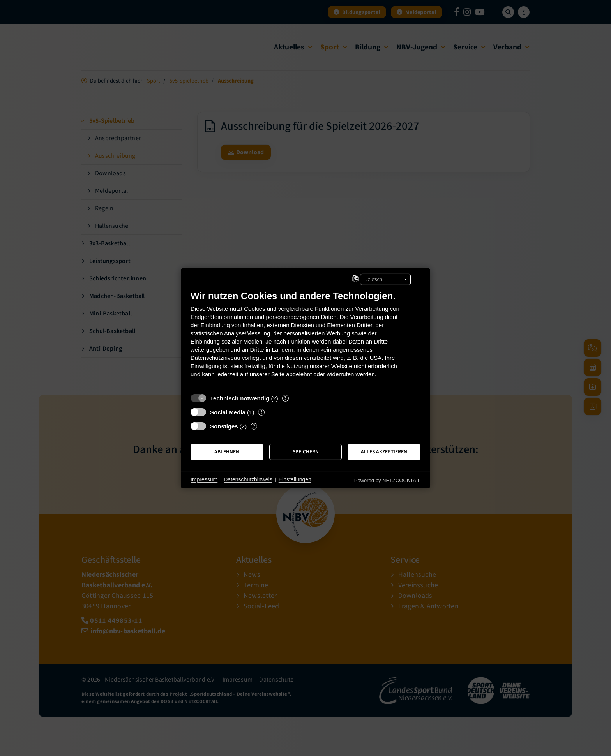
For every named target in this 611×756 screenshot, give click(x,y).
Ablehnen (226, 451)
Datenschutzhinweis (248, 479)
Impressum (204, 479)
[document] (305, 339)
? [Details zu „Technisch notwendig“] (285, 398)
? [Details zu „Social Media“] (261, 412)
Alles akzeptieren (384, 451)
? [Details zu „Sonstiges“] (254, 426)
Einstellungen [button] (295, 479)
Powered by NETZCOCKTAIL (387, 480)
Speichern (306, 451)
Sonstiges (224, 426)
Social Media (227, 412)
